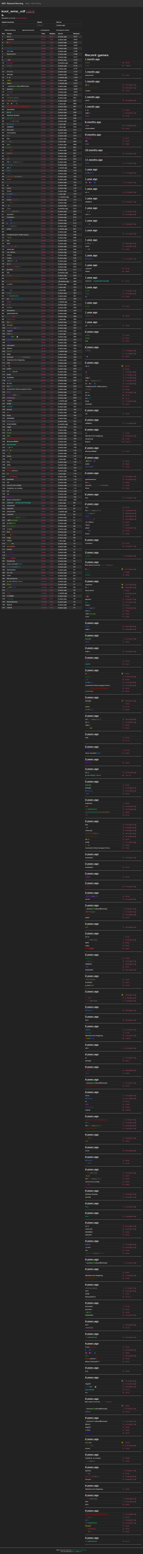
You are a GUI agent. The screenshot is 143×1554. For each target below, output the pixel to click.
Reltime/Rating (10, 30)
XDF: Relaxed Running (12, 3)
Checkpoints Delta (62, 30)
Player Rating (36, 3)
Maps (27, 3)
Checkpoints (45, 30)
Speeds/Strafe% (28, 30)
